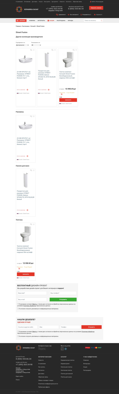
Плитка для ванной (67, 373)
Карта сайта (19, 376)
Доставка (34, 1)
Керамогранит (65, 363)
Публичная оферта (44, 387)
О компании (19, 1)
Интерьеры (41, 20)
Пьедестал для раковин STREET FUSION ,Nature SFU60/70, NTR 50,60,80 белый (47, 75)
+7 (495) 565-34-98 (54, 9)
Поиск (18, 379)
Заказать (68, 100)
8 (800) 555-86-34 (75, 9)
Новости (62, 1)
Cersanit (32, 26)
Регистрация (99, 1)
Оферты (34, 304)
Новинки (32, 20)
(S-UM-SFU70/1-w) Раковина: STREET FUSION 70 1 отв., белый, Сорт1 (23, 75)
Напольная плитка (66, 367)
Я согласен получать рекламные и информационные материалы (38, 308)
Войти (93, 1)
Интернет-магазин (44, 357)
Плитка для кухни (66, 377)
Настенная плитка (66, 370)
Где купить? (55, 1)
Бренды (70, 20)
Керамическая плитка (67, 360)
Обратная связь (77, 1)
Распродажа (61, 20)
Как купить (47, 1)
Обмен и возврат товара (45, 380)
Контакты (68, 1)
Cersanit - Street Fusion (23, 93)
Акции (52, 20)
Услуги (40, 1)
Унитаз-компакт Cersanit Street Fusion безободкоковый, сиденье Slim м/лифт (67, 75)
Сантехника (25, 26)
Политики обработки (29, 305)
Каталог (22, 20)
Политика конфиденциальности (48, 383)
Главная (18, 26)
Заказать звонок (96, 8)
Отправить (63, 299)
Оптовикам (27, 1)
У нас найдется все (90, 357)
